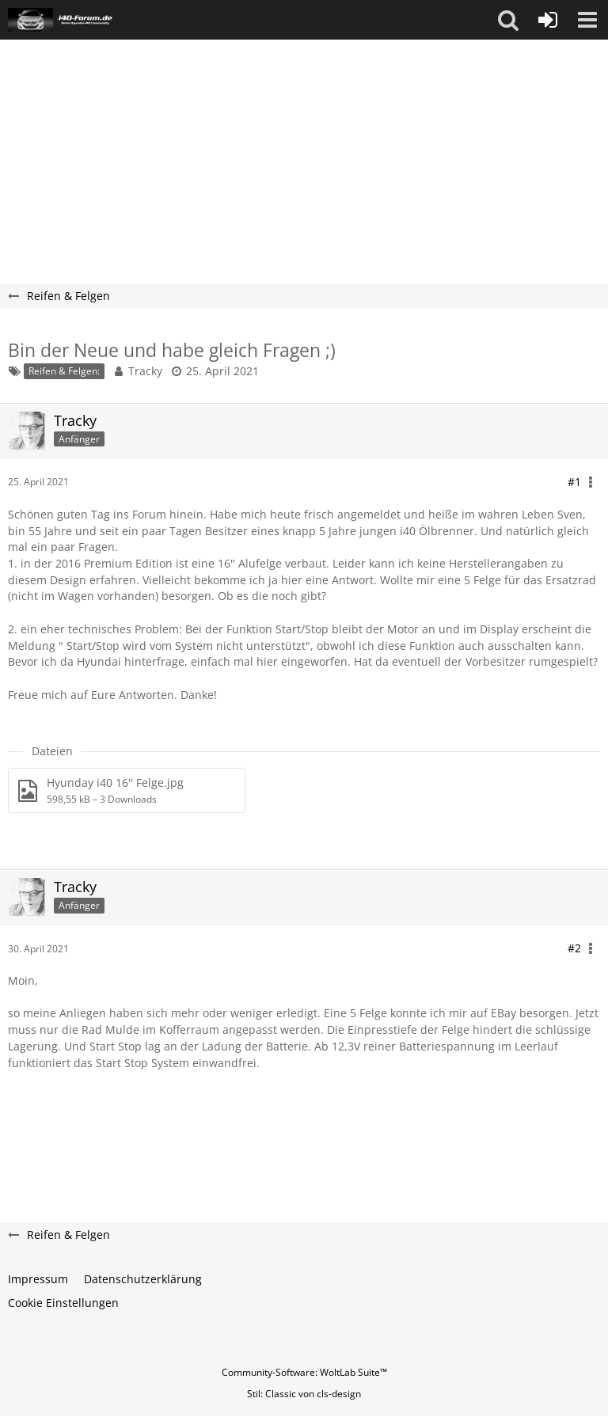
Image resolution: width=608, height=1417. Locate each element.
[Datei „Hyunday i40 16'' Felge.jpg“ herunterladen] (126, 790)
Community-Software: (304, 1372)
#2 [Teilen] (574, 947)
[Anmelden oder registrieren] (548, 20)
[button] (508, 20)
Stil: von (304, 1393)
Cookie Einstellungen (63, 1302)
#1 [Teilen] (574, 481)
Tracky (145, 370)
